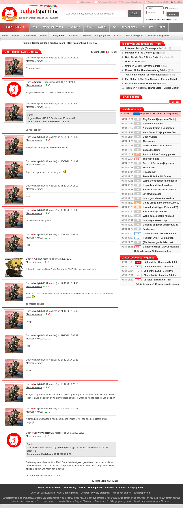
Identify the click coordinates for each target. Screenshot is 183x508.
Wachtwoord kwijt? (164, 19)
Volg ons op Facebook (131, 2)
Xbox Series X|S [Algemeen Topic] (156, 132)
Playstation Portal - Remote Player (146, 83)
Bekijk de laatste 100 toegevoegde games (157, 284)
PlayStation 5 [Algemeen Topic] (155, 119)
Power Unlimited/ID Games (152, 176)
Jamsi (36, 82)
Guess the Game (147, 150)
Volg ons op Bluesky (107, 2)
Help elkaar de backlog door (153, 185)
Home (5, 35)
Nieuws (15, 35)
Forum (43, 35)
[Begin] (95, 52)
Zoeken (175, 102)
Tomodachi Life (146, 159)
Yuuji (36, 259)
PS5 (35, 27)
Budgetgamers (102, 35)
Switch (102, 27)
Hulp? (175, 19)
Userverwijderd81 (42, 433)
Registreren (151, 19)
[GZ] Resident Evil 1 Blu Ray (82, 43)
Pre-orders (130, 27)
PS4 (89, 27)
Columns (86, 35)
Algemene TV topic (148, 123)
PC (115, 27)
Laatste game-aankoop (150, 220)
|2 (104, 52)
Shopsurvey (29, 35)
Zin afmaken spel (147, 194)
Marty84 (37, 57)
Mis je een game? (135, 35)
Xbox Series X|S (53, 27)
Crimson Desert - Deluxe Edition (155, 233)
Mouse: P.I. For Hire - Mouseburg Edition (149, 70)
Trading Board (57, 35)
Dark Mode (178, 2)
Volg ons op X (86, 2)
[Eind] (114, 52)
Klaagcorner (145, 172)
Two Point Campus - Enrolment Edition (150, 74)
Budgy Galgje (145, 137)
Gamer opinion (40, 43)
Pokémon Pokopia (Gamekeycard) (148, 48)
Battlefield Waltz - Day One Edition (156, 246)
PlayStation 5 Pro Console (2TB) (145, 52)
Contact (118, 35)
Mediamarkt (144, 167)
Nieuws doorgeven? (158, 35)
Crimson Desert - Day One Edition (146, 66)
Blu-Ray (148, 27)
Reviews (73, 35)
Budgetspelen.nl (141, 493)
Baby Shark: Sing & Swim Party (149, 57)
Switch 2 (75, 27)
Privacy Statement (100, 493)
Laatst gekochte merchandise (154, 198)
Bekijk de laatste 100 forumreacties (152, 251)
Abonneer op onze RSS (158, 2)
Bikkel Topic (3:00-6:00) (150, 211)
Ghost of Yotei (135, 61)
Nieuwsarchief (53, 487)
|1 (102, 52)
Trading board (95, 487)
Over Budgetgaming (67, 493)
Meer (163, 27)
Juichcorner (145, 229)
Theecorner (144, 141)
